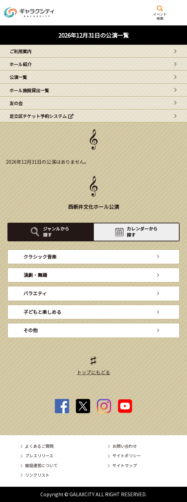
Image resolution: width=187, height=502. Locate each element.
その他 (30, 330)
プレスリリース (39, 455)
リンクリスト (37, 475)
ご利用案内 (20, 51)
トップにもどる (93, 372)
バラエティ (35, 293)
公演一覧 (18, 77)
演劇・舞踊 (35, 275)
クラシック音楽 (40, 256)
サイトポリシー (126, 455)
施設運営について (41, 465)
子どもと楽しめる (42, 311)
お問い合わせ (124, 446)
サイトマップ (124, 465)
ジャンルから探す (56, 231)
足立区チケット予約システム (38, 116)
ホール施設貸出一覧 (29, 90)
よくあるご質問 (39, 446)
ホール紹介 (20, 64)
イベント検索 (160, 16)
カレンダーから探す (142, 231)
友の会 (16, 103)
